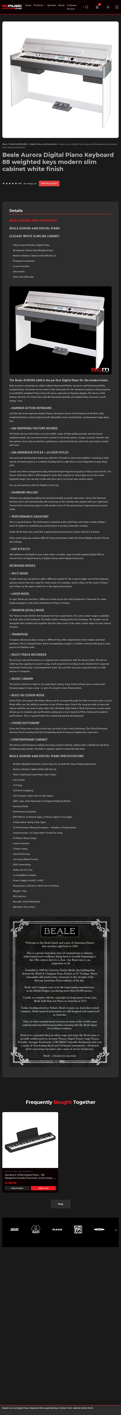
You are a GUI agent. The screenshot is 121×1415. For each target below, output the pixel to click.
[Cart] (97, 7)
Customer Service (75, 7)
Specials (51, 5)
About (61, 5)
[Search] (87, 7)
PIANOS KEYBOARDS (18, 144)
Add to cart (43, 1188)
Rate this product (49, 183)
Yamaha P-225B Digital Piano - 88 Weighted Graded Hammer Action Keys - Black (29, 1178)
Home (28, 5)
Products (39, 5)
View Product (17, 1188)
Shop (4, 144)
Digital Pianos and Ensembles (43, 144)
